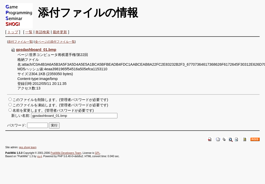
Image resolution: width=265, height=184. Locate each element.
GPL (97, 153)
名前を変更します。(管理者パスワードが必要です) (53, 110)
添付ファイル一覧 (20, 41)
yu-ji (39, 156)
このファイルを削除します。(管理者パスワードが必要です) (60, 100)
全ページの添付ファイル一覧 (55, 41)
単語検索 (42, 32)
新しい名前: (20, 115)
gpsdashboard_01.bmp (33, 50)
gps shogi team (27, 147)
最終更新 (60, 32)
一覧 (28, 32)
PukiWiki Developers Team (66, 153)
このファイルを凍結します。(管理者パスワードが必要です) (60, 105)
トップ (12, 32)
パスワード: (16, 125)
